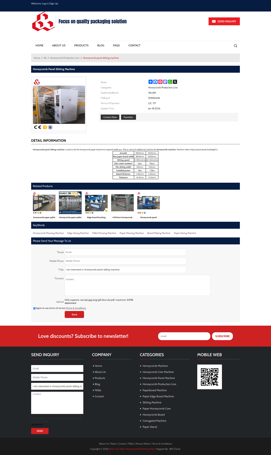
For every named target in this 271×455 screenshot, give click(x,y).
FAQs (116, 45)
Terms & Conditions (76, 308)
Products (81, 45)
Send (74, 314)
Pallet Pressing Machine (104, 233)
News (113, 443)
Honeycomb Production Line (64, 57)
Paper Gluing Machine (185, 233)
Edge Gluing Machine (78, 233)
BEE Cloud (174, 449)
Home (39, 45)
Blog (100, 45)
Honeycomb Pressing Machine (48, 233)
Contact (134, 45)
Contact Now (110, 117)
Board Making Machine (158, 233)
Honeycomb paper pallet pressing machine (70, 218)
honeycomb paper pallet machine (44, 218)
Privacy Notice (143, 443)
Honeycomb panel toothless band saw (148, 218)
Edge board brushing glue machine (96, 218)
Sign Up (54, 3)
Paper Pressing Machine (132, 233)
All (45, 57)
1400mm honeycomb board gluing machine (122, 218)
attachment (70, 303)
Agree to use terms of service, (59, 308)
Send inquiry (226, 21)
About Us (59, 45)
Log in (45, 3)
